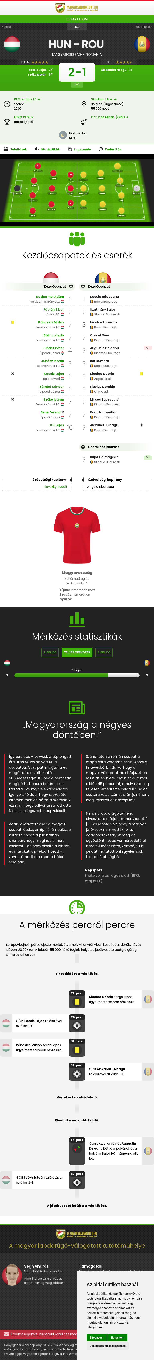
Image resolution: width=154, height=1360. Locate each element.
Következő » (144, 27)
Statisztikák (47, 149)
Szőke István (53, 399)
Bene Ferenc (51, 412)
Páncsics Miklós (51, 322)
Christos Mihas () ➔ (109, 117)
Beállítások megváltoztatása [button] (108, 1345)
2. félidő (104, 652)
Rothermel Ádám (50, 296)
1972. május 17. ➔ (27, 99)
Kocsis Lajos (54, 373)
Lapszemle (79, 149)
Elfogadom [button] (96, 1337)
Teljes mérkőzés (77, 652)
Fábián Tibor (53, 309)
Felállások (15, 149)
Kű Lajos (57, 425)
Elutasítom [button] (117, 1337)
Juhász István (52, 361)
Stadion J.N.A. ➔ (104, 99)
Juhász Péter (53, 348)
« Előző (6, 27)
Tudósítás (110, 149)
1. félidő (50, 652)
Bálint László (54, 335)
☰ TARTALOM (77, 19)
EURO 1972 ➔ (23, 117)
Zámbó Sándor (51, 386)
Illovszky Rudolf (55, 486)
